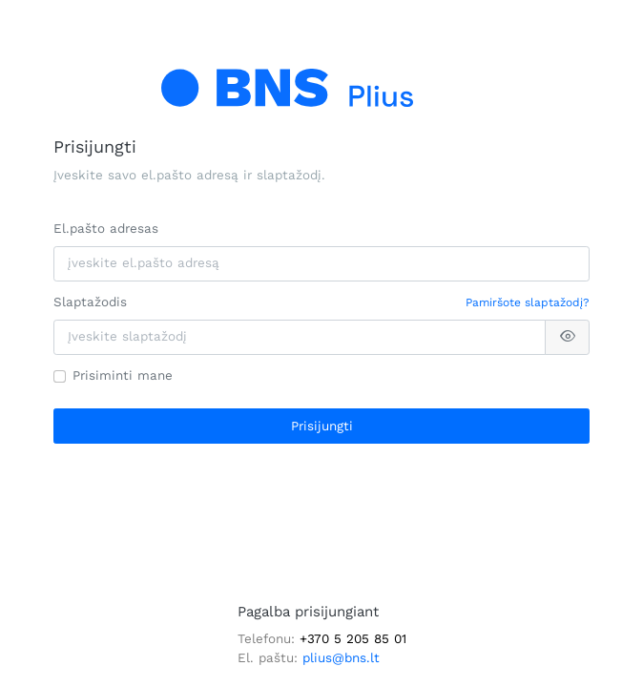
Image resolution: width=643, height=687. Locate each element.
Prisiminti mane (123, 375)
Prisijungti (322, 426)
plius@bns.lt (341, 658)
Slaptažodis (90, 302)
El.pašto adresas (105, 228)
